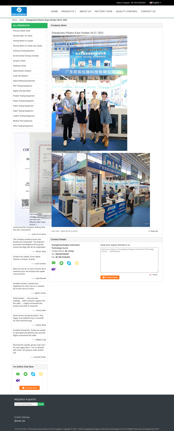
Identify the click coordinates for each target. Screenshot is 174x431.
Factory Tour (103, 11)
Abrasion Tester (19, 61)
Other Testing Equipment (23, 126)
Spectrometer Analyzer (22, 71)
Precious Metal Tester (21, 31)
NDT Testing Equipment (22, 86)
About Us (85, 11)
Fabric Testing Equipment (23, 106)
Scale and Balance (20, 76)
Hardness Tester (19, 66)
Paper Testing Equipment (23, 111)
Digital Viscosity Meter (22, 91)
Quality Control (126, 11)
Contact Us (148, 11)
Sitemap (26, 417)
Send (41, 404)
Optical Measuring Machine (24, 81)
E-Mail (17, 417)
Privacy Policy (20, 429)
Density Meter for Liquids (23, 41)
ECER (156, 429)
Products (67, 11)
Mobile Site (19, 421)
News (21, 20)
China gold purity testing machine (41, 429)
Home (54, 11)
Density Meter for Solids (22, 36)
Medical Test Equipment (22, 121)
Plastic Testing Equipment (23, 101)
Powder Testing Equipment (24, 96)
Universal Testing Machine (23, 51)
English (157, 2)
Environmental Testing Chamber (26, 56)
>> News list (153, 231)
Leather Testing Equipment (24, 116)
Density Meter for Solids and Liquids (27, 46)
